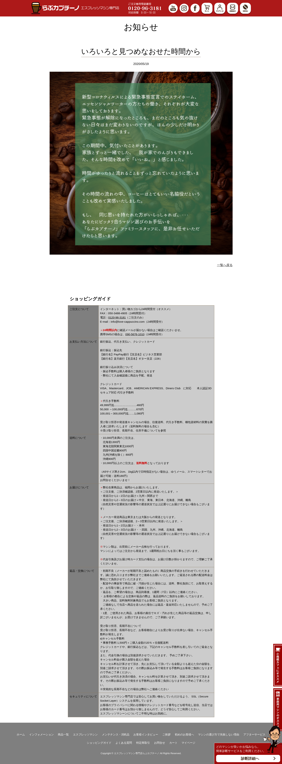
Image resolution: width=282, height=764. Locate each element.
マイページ (219, 8)
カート (206, 8)
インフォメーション (41, 734)
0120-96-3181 (117, 317)
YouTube (173, 8)
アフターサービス (254, 734)
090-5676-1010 (134, 334)
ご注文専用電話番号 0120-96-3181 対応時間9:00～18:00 (144, 8)
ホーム (21, 734)
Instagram (184, 8)
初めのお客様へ (184, 734)
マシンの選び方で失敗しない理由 (218, 734)
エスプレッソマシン (85, 734)
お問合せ (232, 8)
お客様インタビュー (145, 734)
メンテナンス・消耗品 (115, 734)
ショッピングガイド (99, 742)
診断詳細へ (250, 759)
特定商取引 (143, 742)
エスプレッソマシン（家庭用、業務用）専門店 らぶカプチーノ (75, 8)
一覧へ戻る (225, 265)
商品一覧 (63, 734)
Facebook (195, 8)
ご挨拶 (166, 734)
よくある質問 (123, 742)
